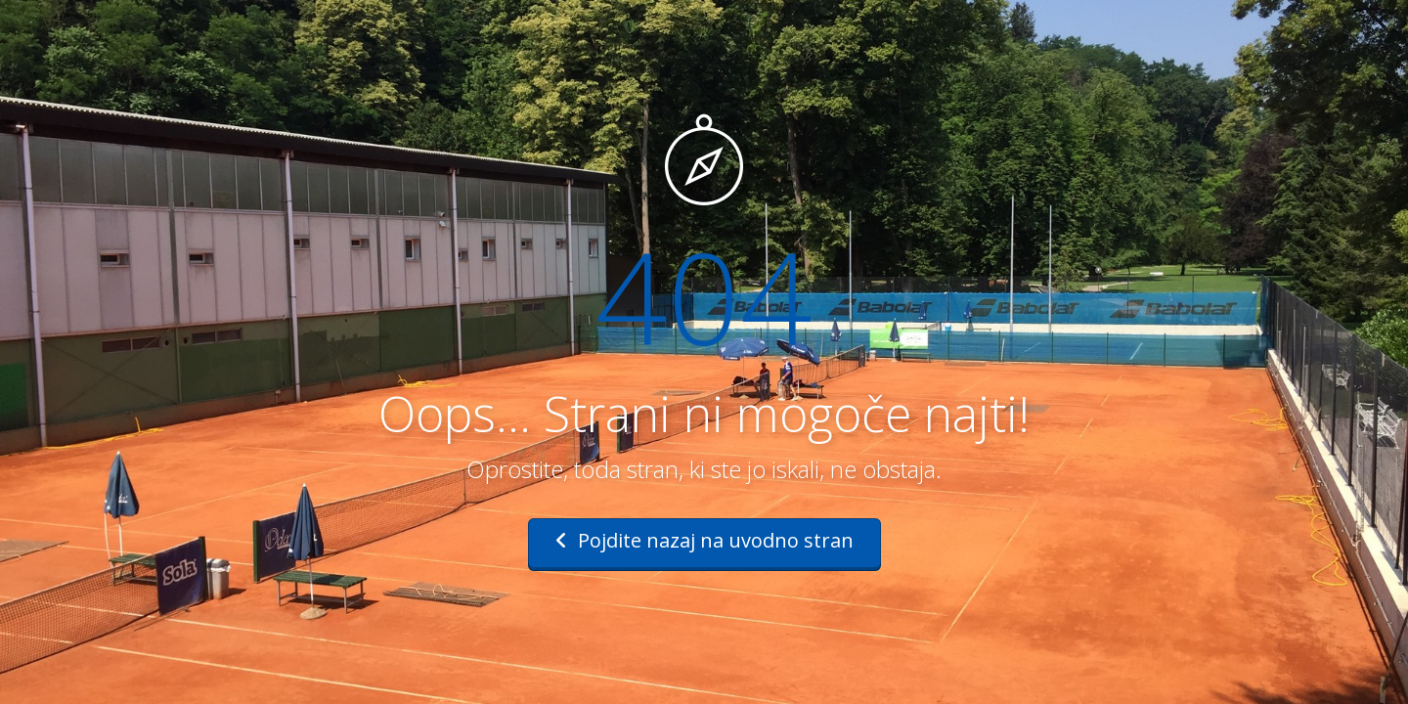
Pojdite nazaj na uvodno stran (704, 540)
